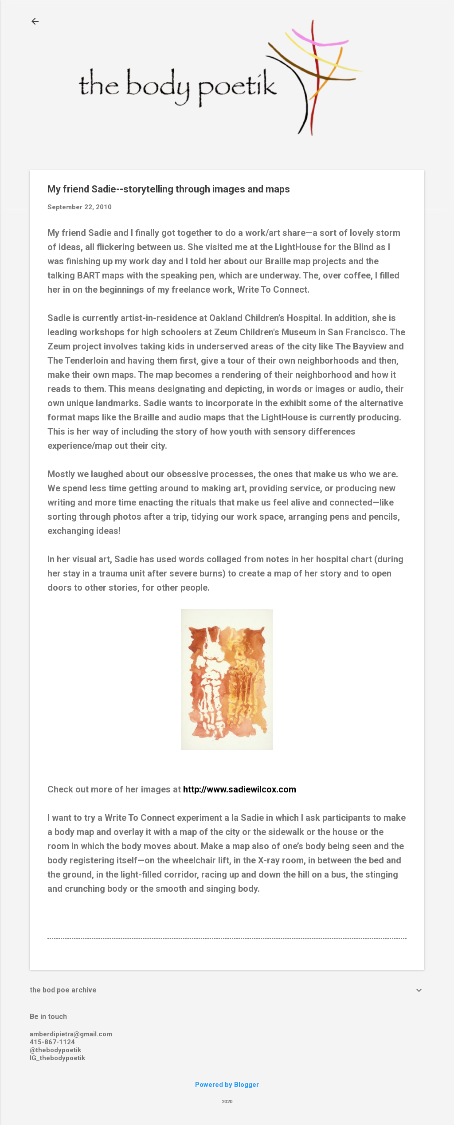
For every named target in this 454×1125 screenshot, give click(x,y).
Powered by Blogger (227, 1085)
